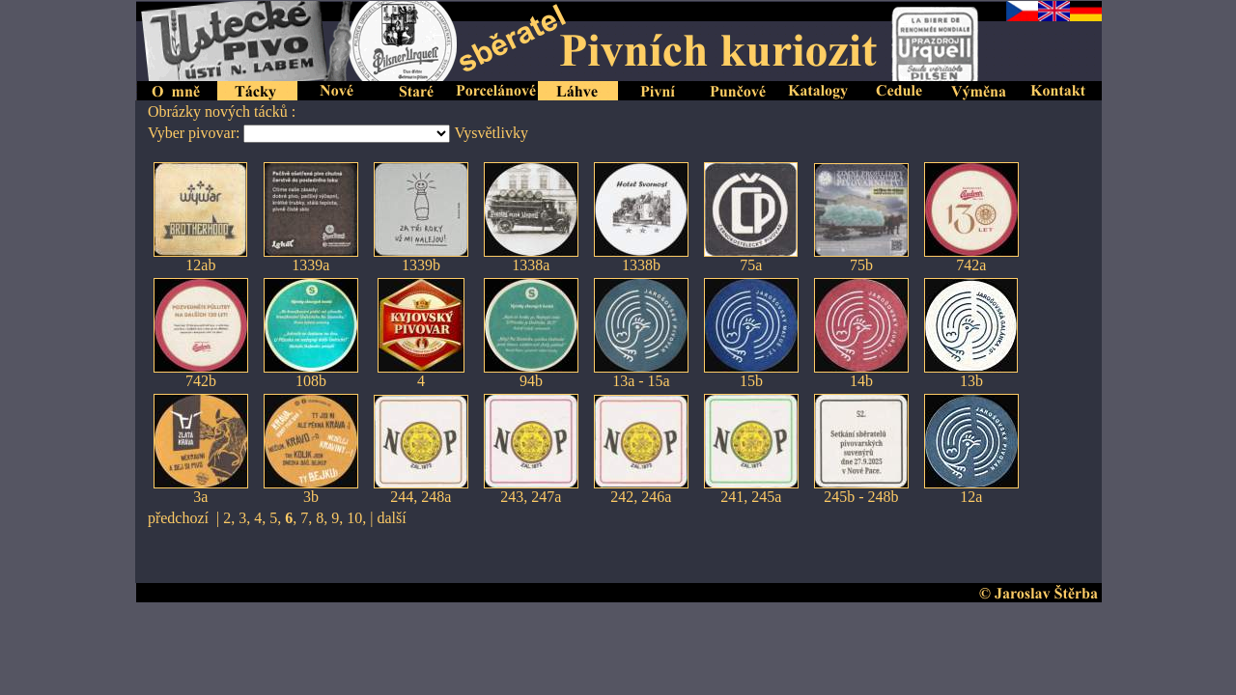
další (391, 518)
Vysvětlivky (490, 133)
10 (354, 518)
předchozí (178, 518)
